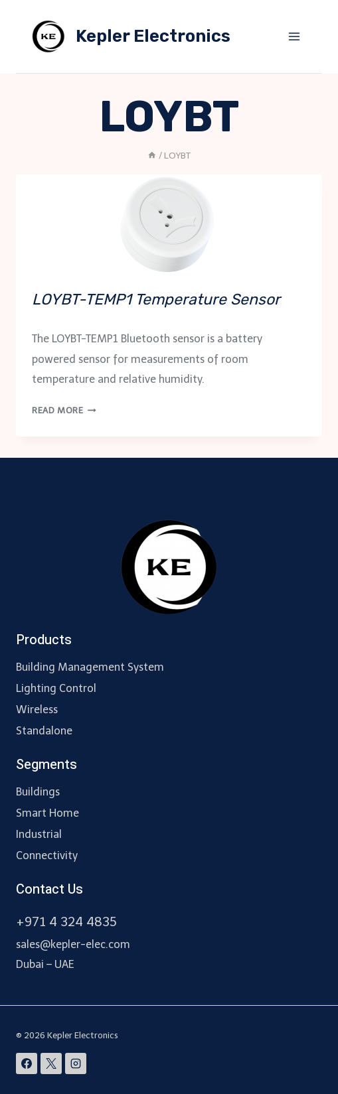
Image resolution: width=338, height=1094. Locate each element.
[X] (51, 1063)
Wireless (37, 709)
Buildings (38, 792)
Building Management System (90, 667)
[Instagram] (75, 1063)
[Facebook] (26, 1063)
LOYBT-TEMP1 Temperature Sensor (156, 299)
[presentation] (169, 224)
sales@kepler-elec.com (73, 944)
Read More (64, 410)
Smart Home (47, 813)
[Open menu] (294, 36)
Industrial (39, 834)
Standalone (44, 730)
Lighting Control (56, 688)
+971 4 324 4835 (66, 921)
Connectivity (47, 855)
